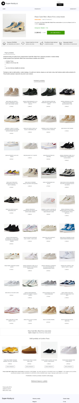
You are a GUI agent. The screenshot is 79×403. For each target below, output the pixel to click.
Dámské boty (73, 8)
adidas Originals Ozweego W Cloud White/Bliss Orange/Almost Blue (49, 267)
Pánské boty (38, 8)
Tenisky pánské (47, 332)
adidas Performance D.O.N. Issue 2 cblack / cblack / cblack (30, 102)
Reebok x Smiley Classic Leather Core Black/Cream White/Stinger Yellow (12, 129)
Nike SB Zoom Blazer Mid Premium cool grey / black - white (49, 102)
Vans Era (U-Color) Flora (12, 292)
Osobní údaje (66, 398)
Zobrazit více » (42, 24)
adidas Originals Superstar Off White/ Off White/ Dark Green (30, 210)
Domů (4, 8)
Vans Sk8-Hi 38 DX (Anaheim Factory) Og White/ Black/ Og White (67, 183)
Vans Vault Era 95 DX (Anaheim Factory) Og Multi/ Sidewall (12, 183)
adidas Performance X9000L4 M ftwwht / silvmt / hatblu (30, 294)
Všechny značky (36, 398)
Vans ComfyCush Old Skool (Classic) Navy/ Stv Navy (67, 294)
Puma (69, 22)
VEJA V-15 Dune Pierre (48, 319)
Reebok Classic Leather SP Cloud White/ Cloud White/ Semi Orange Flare (48, 210)
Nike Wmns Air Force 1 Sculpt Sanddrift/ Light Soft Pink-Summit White (11, 102)
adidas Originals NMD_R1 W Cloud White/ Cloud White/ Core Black (30, 267)
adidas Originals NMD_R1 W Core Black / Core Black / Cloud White (67, 156)
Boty (37, 332)
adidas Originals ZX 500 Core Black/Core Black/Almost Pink (67, 102)
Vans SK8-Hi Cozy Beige (67, 128)
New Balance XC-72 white (30, 155)
